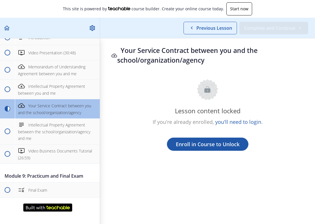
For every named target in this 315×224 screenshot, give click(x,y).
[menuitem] (92, 28)
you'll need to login (238, 121)
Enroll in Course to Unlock (208, 144)
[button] (7, 28)
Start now (239, 8)
